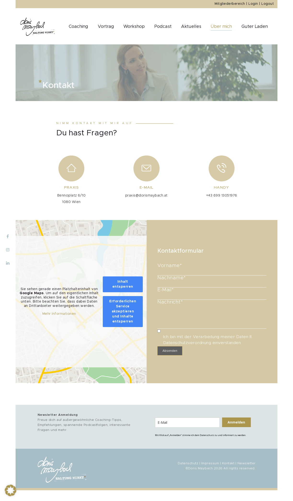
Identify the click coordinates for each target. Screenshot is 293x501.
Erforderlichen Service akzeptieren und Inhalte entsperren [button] (122, 311)
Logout (267, 4)
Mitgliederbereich (230, 4)
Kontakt (228, 463)
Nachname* (211, 281)
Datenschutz (188, 463)
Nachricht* (211, 304)
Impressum (210, 463)
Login (253, 4)
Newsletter (246, 463)
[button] (10, 490)
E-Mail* (211, 292)
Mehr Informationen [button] (59, 314)
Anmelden (236, 422)
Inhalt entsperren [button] (122, 284)
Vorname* (211, 269)
